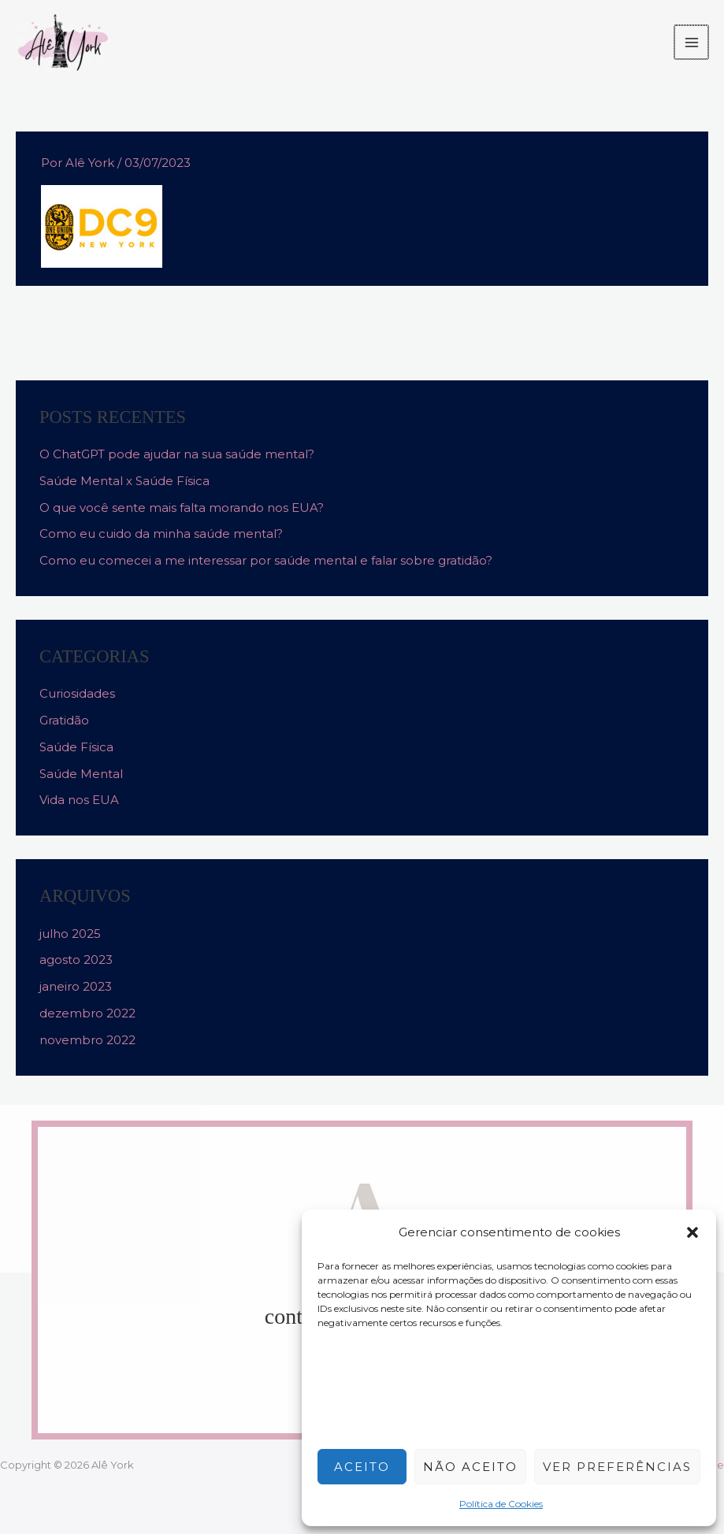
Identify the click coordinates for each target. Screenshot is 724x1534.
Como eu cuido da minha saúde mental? (161, 533)
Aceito (362, 1466)
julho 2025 (70, 933)
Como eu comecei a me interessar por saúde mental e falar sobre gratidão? (265, 560)
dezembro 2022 (87, 1013)
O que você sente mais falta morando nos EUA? (181, 507)
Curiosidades (77, 693)
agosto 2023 (76, 959)
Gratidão (64, 720)
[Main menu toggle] (692, 42)
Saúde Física (76, 746)
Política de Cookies (501, 1504)
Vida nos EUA (79, 799)
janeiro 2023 (75, 986)
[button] (692, 1232)
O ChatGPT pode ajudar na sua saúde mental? (176, 453)
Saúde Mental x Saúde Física (124, 480)
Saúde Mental (81, 773)
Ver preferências (617, 1466)
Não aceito (470, 1466)
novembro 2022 (87, 1039)
